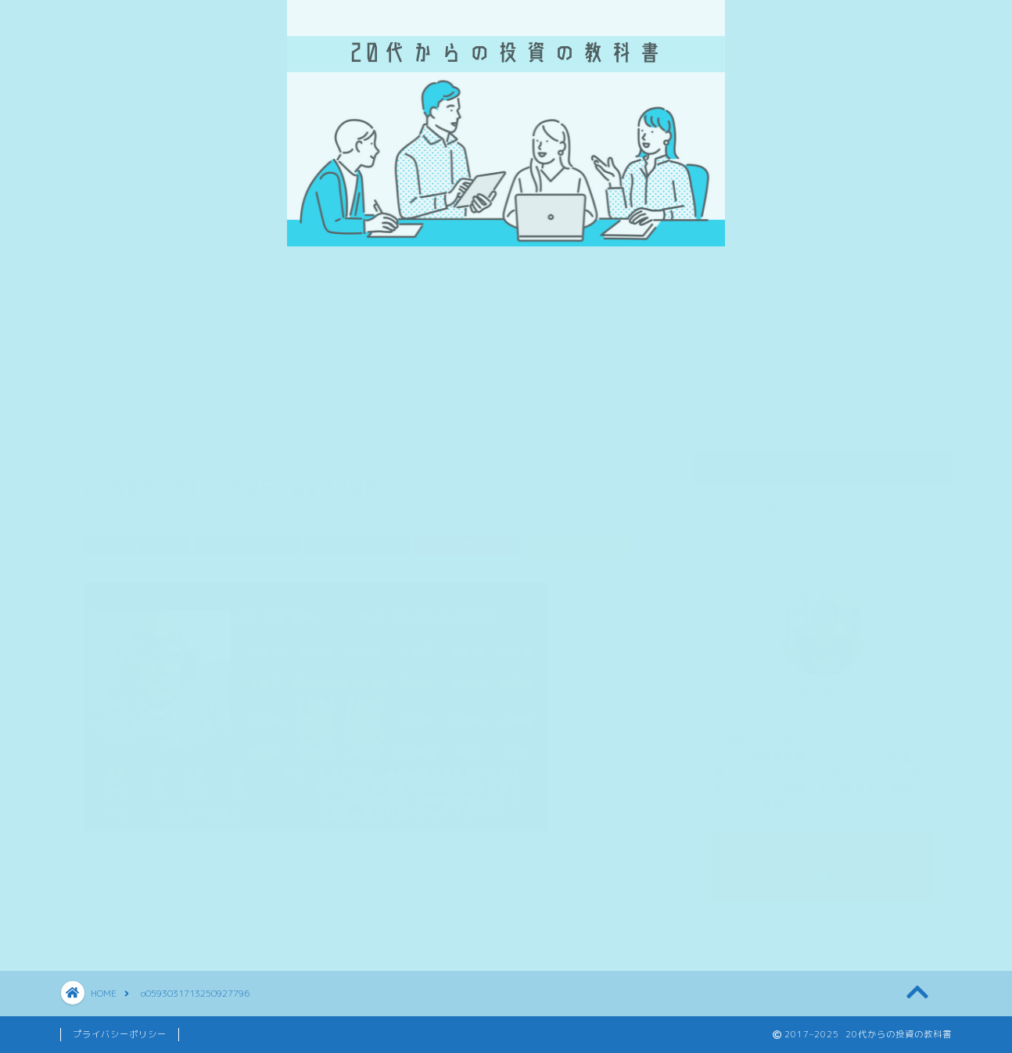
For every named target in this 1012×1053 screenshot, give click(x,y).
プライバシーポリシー (120, 1034)
